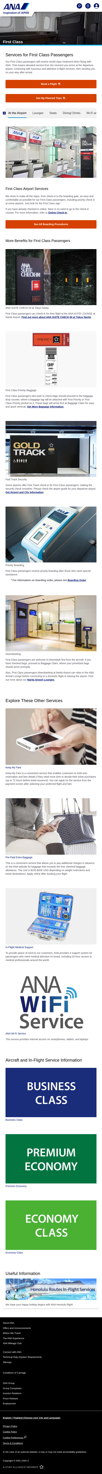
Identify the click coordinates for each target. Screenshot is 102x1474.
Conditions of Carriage (14, 1372)
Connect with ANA (12, 1352)
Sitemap (7, 1362)
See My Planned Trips (50, 98)
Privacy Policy (10, 1426)
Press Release (10, 1398)
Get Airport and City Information (24, 492)
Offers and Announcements (17, 1328)
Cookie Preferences (15, 1437)
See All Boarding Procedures (51, 224)
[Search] (79, 6)
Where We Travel (12, 1333)
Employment (9, 1403)
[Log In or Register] (96, 6)
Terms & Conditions (13, 1443)
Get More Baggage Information (45, 406)
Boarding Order (77, 580)
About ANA (8, 1323)
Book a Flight (50, 84)
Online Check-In (57, 212)
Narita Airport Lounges (40, 679)
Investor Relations (12, 1393)
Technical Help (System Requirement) (22, 1357)
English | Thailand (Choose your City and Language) (31, 1417)
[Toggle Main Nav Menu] (88, 6)
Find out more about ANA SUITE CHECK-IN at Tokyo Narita (56, 317)
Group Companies (12, 1388)
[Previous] (7, 113)
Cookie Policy (10, 1431)
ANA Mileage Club (12, 1343)
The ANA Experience (13, 1338)
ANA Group (9, 1383)
